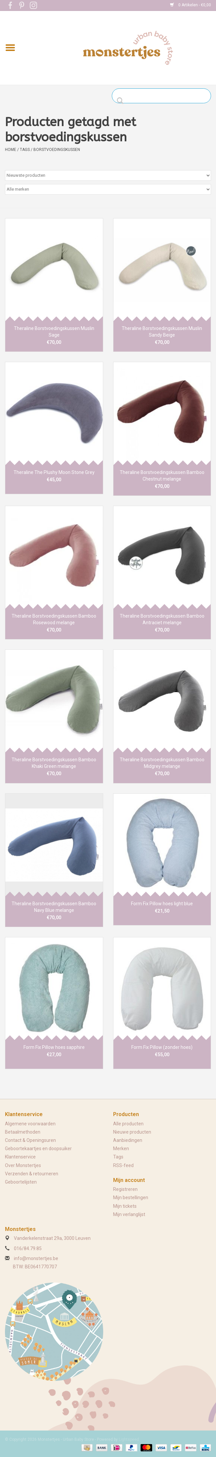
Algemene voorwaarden (30, 1123)
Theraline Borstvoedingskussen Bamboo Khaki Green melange (54, 763)
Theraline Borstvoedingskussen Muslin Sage (54, 332)
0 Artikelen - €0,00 (190, 5)
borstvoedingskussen (56, 149)
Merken (121, 1148)
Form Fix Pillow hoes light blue (162, 903)
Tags (25, 149)
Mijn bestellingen (130, 1197)
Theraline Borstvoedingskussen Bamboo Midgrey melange (162, 763)
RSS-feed (123, 1165)
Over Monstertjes (23, 1165)
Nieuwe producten (132, 1132)
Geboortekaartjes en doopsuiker (38, 1148)
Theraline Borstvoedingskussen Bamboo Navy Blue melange (54, 907)
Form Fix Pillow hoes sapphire (54, 1047)
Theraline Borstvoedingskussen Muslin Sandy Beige (162, 332)
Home (10, 149)
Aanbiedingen (127, 1140)
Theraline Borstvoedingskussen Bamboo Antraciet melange (162, 619)
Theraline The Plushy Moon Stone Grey (54, 472)
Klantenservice (20, 1156)
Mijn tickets (125, 1206)
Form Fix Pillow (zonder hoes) (162, 1047)
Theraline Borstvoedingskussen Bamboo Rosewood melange (54, 619)
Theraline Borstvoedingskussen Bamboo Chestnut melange (162, 476)
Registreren (125, 1189)
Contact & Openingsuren (30, 1140)
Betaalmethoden (22, 1132)
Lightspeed (129, 1439)
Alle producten (128, 1123)
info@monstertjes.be (36, 1258)
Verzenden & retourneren (31, 1173)
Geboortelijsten (21, 1182)
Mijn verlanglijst (129, 1214)
